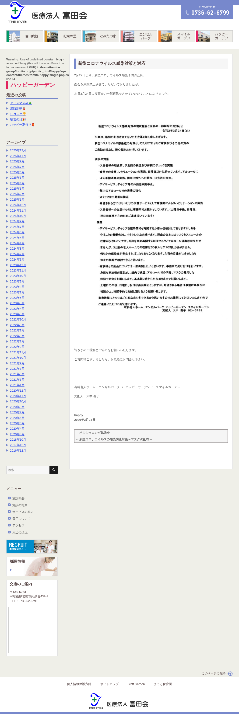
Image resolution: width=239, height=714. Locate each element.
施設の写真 (20, 505)
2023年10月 (18, 276)
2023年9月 (17, 281)
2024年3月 (17, 248)
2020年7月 (17, 412)
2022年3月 (17, 341)
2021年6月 (17, 374)
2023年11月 (18, 270)
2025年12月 (18, 150)
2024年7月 (17, 227)
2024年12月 (18, 205)
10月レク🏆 (18, 114)
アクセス (18, 525)
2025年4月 (17, 183)
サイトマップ (109, 684)
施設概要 (18, 498)
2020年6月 (17, 418)
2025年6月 (17, 172)
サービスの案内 (23, 512)
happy (78, 415)
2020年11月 (18, 396)
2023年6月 (17, 298)
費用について (21, 518)
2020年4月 (17, 428)
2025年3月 (17, 188)
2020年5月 (17, 423)
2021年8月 (17, 368)
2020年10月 (18, 401)
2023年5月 (17, 303)
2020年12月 (18, 390)
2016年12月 (18, 450)
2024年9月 (17, 221)
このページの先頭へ (215, 673)
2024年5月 (17, 238)
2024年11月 (18, 210)
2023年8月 (17, 287)
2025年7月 (17, 167)
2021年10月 (18, 357)
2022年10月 (18, 319)
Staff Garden (136, 684)
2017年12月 (18, 445)
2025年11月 (18, 156)
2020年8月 (17, 407)
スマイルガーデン (176, 36)
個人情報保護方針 (79, 684)
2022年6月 (17, 336)
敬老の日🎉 (18, 119)
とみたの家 (100, 36)
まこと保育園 (163, 684)
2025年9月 (17, 161)
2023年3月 (17, 314)
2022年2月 (17, 346)
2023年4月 (17, 308)
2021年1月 (17, 385)
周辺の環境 (20, 532)
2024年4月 (17, 243)
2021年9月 (17, 363)
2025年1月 (17, 199)
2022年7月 (17, 330)
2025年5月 (17, 177)
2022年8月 (17, 325)
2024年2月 (17, 254)
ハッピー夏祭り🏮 (22, 124)
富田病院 (24, 36)
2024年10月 (18, 216)
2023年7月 (17, 292)
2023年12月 (18, 265)
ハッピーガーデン (214, 36)
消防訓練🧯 (18, 108)
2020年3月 (17, 434)
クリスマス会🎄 (21, 103)
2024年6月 (17, 232)
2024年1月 (17, 259)
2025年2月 (17, 194)
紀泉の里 (62, 36)
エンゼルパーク (138, 36)
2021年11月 (18, 352)
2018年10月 (18, 439)
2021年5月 (17, 379)
